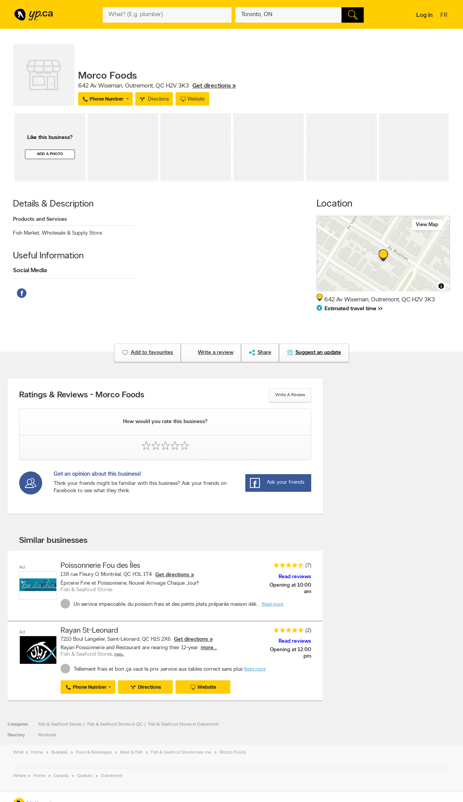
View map (427, 224)
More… (119, 654)
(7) (308, 566)
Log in (424, 15)
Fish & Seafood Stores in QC (115, 724)
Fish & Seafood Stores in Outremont (183, 724)
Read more (272, 604)
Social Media (30, 271)
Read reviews (295, 577)
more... (209, 648)
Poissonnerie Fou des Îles (100, 566)
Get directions (172, 575)
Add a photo (50, 154)
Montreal (47, 735)
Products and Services (40, 219)
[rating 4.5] (287, 566)
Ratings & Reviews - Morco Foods (81, 395)
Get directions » (214, 86)
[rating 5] (287, 631)
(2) (308, 630)
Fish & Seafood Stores (60, 724)
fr (444, 15)
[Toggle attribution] (441, 286)
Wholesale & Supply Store (72, 233)
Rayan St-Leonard (89, 631)
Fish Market (26, 233)
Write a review (290, 395)
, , (157, 86)
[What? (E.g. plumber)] (167, 15)
